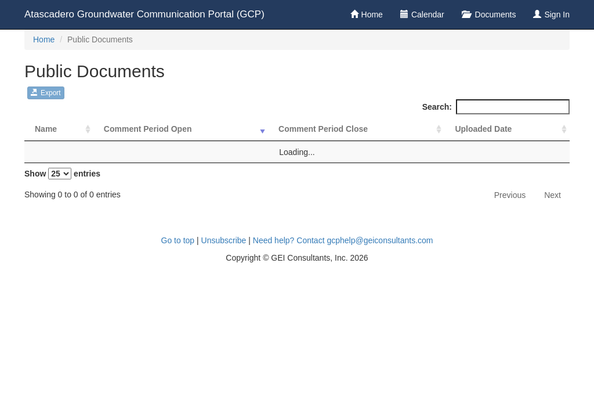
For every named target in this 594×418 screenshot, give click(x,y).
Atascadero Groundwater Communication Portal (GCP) (144, 14)
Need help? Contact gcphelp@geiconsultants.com (343, 240)
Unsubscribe (224, 240)
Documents (494, 14)
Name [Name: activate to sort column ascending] (46, 129)
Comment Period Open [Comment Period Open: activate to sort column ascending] (148, 129)
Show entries (62, 173)
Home (372, 14)
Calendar (427, 14)
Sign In (557, 14)
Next (552, 195)
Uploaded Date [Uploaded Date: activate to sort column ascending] (483, 129)
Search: (496, 106)
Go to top (178, 240)
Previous (510, 195)
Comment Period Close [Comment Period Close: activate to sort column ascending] (323, 129)
